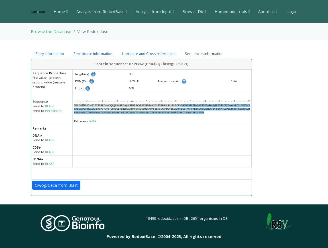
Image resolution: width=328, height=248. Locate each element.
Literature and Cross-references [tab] (148, 53)
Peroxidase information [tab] (93, 53)
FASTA (92, 121)
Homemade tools (232, 11)
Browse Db (194, 11)
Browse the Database (51, 31)
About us (267, 11)
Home (61, 11)
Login (292, 11)
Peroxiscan (53, 111)
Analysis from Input (155, 11)
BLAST (49, 106)
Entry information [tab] (50, 53)
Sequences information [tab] (204, 53)
